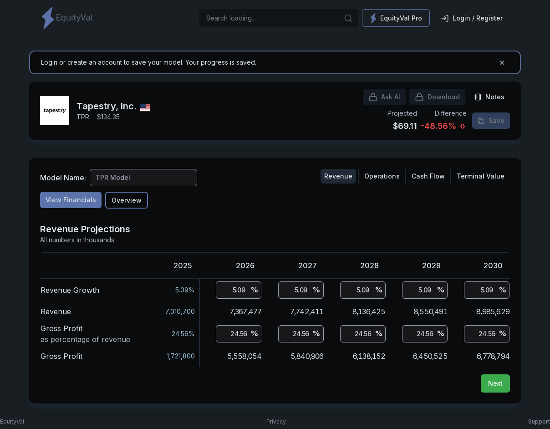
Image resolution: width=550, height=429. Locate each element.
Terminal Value (480, 176)
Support (539, 421)
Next (495, 383)
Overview (127, 200)
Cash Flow (428, 176)
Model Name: (63, 177)
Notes (489, 97)
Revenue (338, 176)
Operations (382, 176)
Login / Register (472, 18)
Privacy (276, 421)
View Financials (71, 200)
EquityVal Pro (396, 18)
